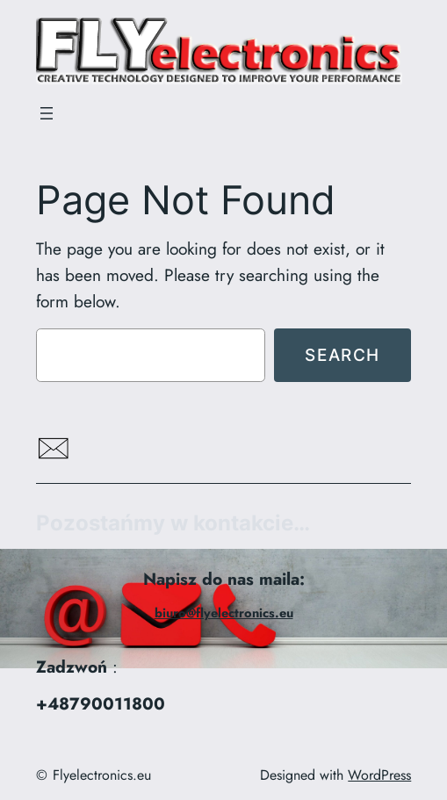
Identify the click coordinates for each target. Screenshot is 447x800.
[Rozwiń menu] (46, 113)
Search (342, 354)
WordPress (379, 775)
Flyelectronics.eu (102, 775)
